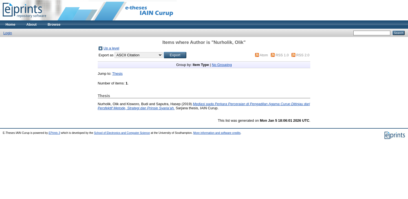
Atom (264, 55)
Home (10, 24)
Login (7, 33)
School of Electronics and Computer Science (122, 132)
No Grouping (222, 65)
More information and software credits (216, 132)
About (32, 24)
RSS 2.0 (302, 55)
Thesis (117, 73)
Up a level (111, 48)
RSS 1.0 (282, 55)
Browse (54, 24)
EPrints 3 (54, 132)
